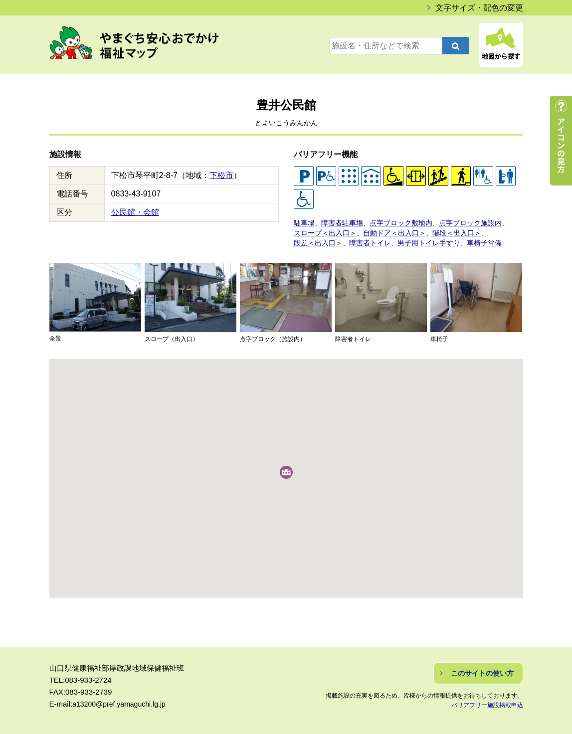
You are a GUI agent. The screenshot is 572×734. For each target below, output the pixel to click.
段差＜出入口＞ (316, 240)
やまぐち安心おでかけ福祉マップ (144, 46)
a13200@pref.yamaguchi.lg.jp (122, 701)
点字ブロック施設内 (459, 222)
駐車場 (303, 222)
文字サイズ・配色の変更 (479, 7)
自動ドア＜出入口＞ (388, 231)
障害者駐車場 (339, 222)
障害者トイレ (365, 240)
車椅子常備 (472, 240)
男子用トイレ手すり (420, 240)
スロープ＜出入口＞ (323, 231)
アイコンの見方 (561, 140)
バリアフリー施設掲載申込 (487, 702)
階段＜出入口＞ (446, 231)
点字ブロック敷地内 (394, 222)
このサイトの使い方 (482, 670)
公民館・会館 (135, 212)
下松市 (221, 175)
